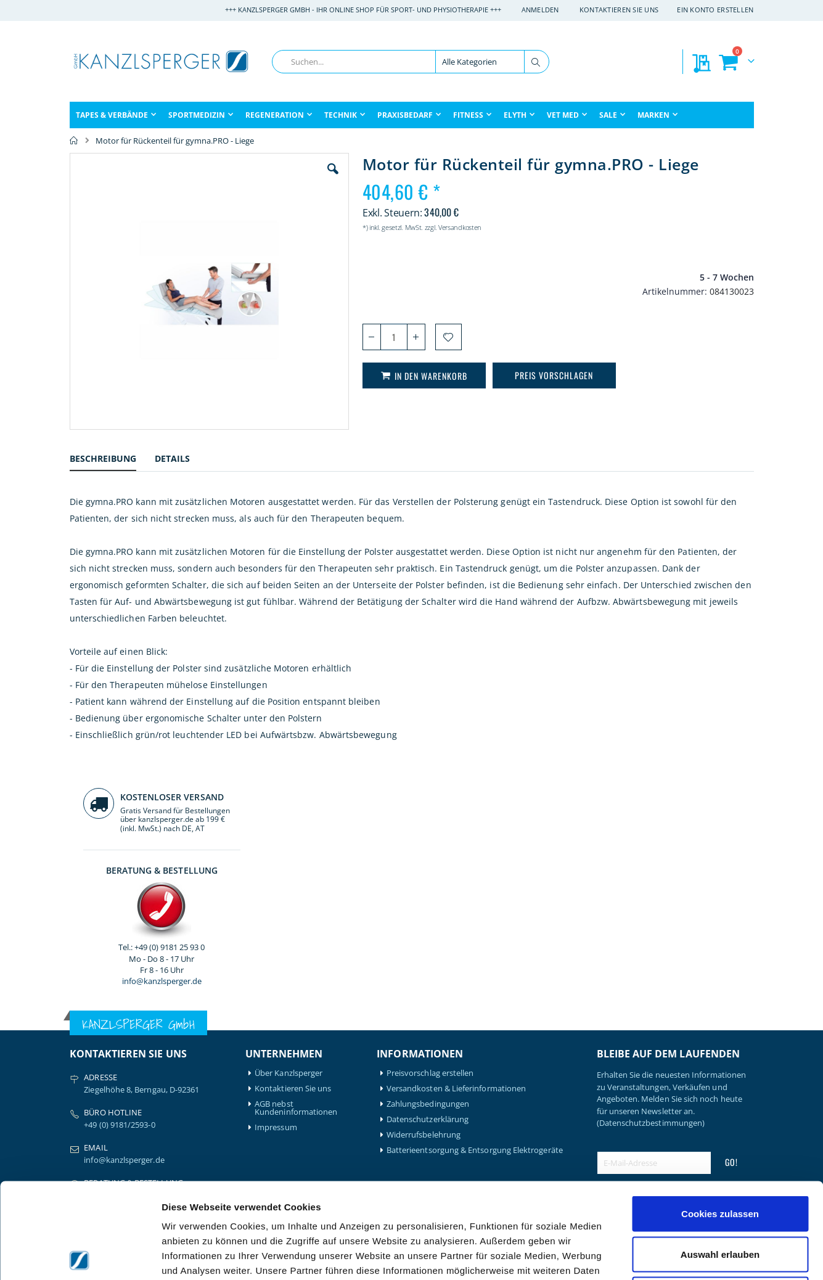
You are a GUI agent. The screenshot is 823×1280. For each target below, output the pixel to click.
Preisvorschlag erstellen (430, 856)
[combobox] (410, 61)
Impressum (276, 910)
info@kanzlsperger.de (674, 353)
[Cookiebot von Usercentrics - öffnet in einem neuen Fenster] (80, 1256)
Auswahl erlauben (720, 1159)
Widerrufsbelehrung (424, 918)
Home (74, 140)
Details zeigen (655, 1255)
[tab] (112, 460)
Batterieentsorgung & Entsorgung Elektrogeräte (475, 933)
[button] (262, 178)
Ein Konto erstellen (715, 9)
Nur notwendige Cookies (720, 1199)
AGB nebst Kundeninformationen (296, 891)
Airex (79, 1055)
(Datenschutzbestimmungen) (651, 905)
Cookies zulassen (720, 1118)
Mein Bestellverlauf (290, 1071)
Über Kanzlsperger (288, 856)
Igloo (166, 1071)
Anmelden (540, 9)
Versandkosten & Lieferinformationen (456, 872)
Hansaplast (178, 1055)
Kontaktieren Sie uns (619, 9)
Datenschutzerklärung (428, 902)
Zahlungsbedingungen (428, 887)
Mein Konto (276, 1055)
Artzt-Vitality (93, 1071)
